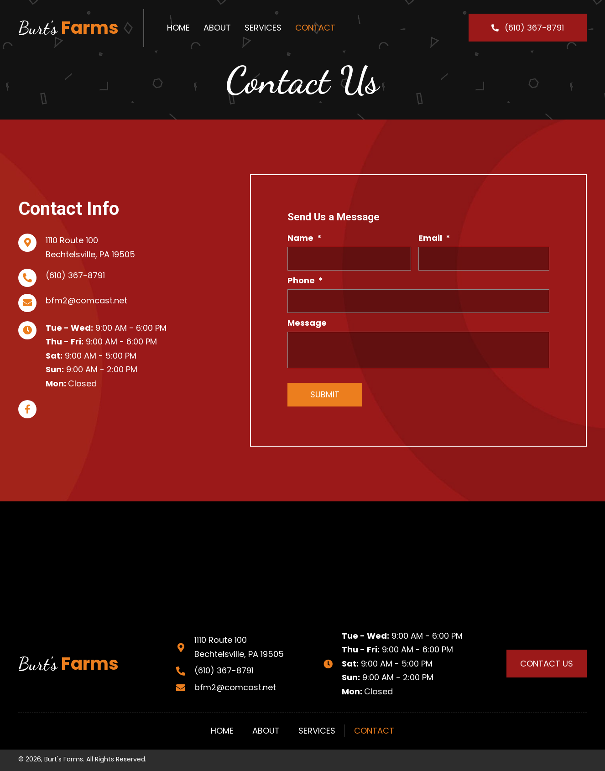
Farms (68, 27)
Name (304, 238)
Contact (374, 730)
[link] (178, 28)
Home (222, 730)
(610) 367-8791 (75, 275)
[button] (528, 28)
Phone (305, 280)
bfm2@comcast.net (86, 300)
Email (434, 238)
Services (316, 730)
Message (307, 323)
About (266, 730)
